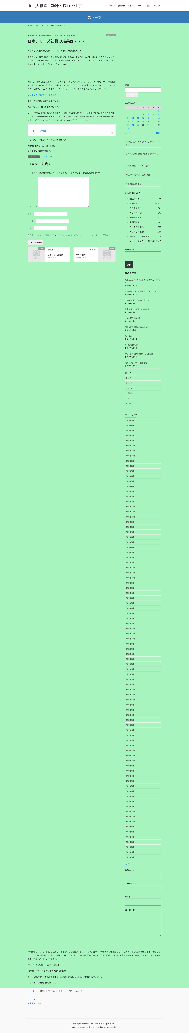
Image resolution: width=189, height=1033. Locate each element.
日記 (50, 156)
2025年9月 (130, 461)
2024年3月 (130, 552)
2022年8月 (130, 649)
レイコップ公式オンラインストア (42, 94)
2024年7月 (130, 532)
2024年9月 (130, 522)
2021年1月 (130, 745)
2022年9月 (130, 644)
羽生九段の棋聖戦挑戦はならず (137, 327)
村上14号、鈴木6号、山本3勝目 (138, 175)
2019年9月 (130, 826)
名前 (31, 213)
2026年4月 (130, 425)
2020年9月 (130, 765)
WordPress (83, 1027)
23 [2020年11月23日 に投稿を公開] (128, 125)
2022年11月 (130, 633)
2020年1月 (130, 806)
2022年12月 (130, 628)
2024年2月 (130, 557)
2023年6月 (130, 598)
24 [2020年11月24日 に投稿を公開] (133, 125)
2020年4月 (130, 791)
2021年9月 (130, 704)
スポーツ (111, 35)
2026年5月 (130, 420)
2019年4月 (130, 852)
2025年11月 (130, 450)
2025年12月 (130, 445)
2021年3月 (130, 735)
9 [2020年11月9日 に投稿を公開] (127, 118)
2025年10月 (130, 455)
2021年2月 (130, 740)
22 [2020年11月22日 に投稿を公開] (159, 121)
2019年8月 (130, 831)
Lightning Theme (94, 1027)
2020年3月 (130, 796)
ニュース (129, 388)
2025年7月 (130, 471)
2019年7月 (130, 837)
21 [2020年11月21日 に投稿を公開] (154, 121)
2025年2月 (130, 496)
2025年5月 (130, 481)
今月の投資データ (83, 254)
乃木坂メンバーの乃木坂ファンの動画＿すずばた (143, 143)
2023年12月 (130, 567)
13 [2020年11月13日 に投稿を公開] (148, 118)
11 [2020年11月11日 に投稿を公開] (138, 118)
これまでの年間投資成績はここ (43, 982)
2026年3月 (130, 430)
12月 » (158, 133)
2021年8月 (130, 710)
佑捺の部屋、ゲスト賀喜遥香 (136, 363)
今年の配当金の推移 (133, 184)
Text (129, 249)
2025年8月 (130, 466)
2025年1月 (130, 501)
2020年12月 (130, 750)
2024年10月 (130, 517)
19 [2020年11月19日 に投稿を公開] (143, 121)
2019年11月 (130, 816)
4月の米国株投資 (131, 345)
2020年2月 (130, 801)
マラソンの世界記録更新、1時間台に (139, 354)
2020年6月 (130, 781)
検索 (127, 85)
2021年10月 (130, 699)
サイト (30, 228)
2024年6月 (130, 537)
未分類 (128, 403)
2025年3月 (130, 491)
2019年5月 (130, 847)
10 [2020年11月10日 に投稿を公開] (133, 118)
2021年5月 (130, 725)
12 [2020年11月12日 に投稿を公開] (143, 118)
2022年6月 (130, 659)
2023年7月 (130, 593)
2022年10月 (130, 638)
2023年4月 (130, 608)
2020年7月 (130, 776)
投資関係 (129, 393)
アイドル (129, 378)
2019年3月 (130, 857)
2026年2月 (130, 435)
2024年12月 (130, 506)
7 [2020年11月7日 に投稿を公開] (153, 114)
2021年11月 (130, 694)
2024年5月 (130, 542)
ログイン (129, 864)
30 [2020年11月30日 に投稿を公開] (128, 128)
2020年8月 (130, 770)
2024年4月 (130, 547)
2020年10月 (130, 760)
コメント (33, 206)
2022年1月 (130, 684)
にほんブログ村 (34, 1003)
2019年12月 (130, 811)
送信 (129, 264)
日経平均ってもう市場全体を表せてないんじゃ (142, 155)
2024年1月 (130, 562)
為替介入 (128, 336)
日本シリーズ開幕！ (39, 130)
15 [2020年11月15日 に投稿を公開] (159, 118)
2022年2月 (130, 679)
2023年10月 (130, 577)
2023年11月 (130, 572)
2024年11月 (130, 511)
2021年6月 (130, 720)
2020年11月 (130, 755)
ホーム (31, 991)
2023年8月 (130, 588)
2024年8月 (130, 527)
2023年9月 (130, 583)
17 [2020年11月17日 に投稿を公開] (133, 121)
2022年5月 (130, 664)
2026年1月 (130, 440)
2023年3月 (130, 613)
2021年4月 (130, 730)
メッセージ (130, 909)
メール (32, 220)
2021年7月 (130, 715)
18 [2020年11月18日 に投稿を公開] (138, 121)
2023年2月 (130, 618)
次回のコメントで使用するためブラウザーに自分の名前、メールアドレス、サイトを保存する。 (71, 235)
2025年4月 (130, 486)
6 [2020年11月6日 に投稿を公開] (148, 114)
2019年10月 (130, 821)
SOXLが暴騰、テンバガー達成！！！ (140, 166)
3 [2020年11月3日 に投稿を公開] (132, 114)
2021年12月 (130, 689)
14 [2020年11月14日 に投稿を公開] (154, 118)
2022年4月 (130, 669)
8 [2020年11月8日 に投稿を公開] (158, 114)
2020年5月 (130, 786)
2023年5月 (130, 603)
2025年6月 (130, 476)
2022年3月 (130, 674)
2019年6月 (130, 842)
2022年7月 (130, 654)
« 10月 (127, 133)
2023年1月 (130, 623)
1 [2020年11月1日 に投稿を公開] (158, 111)
